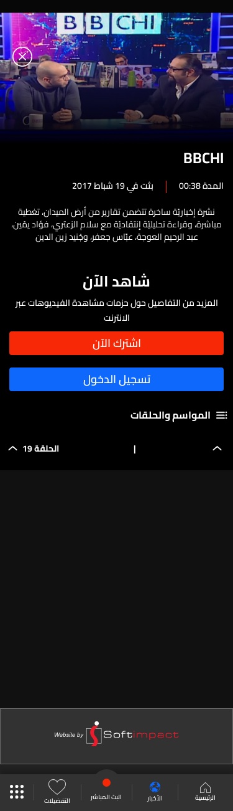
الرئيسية (205, 793)
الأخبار (155, 793)
